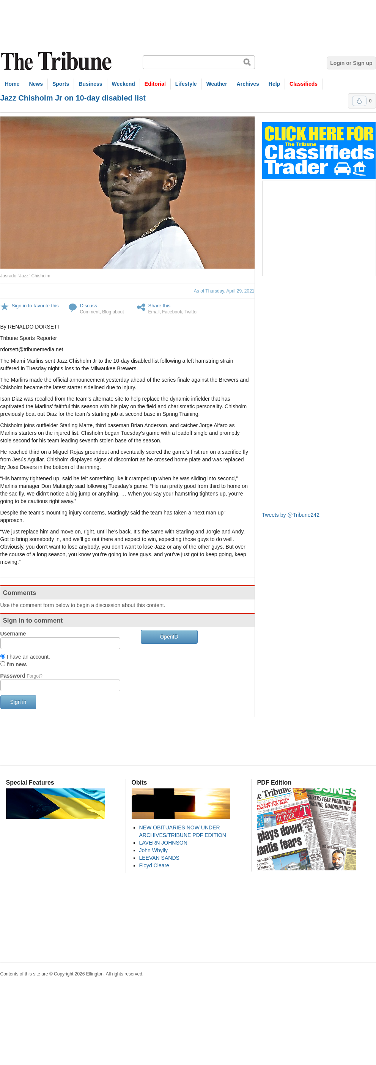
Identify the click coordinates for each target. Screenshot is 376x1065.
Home (12, 84)
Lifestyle (186, 84)
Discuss (89, 305)
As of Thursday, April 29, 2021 (224, 291)
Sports (60, 84)
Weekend (123, 84)
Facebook (172, 312)
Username (13, 634)
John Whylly (153, 850)
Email (154, 312)
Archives (248, 84)
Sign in (18, 702)
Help (274, 84)
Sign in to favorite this (35, 305)
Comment (90, 312)
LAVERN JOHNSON (163, 843)
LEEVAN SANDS (159, 858)
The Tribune (57, 61)
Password (21, 676)
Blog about (113, 312)
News (36, 84)
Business (90, 84)
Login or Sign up (351, 63)
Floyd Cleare (154, 865)
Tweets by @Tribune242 (290, 515)
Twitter (191, 312)
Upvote (359, 101)
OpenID (169, 637)
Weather (216, 84)
